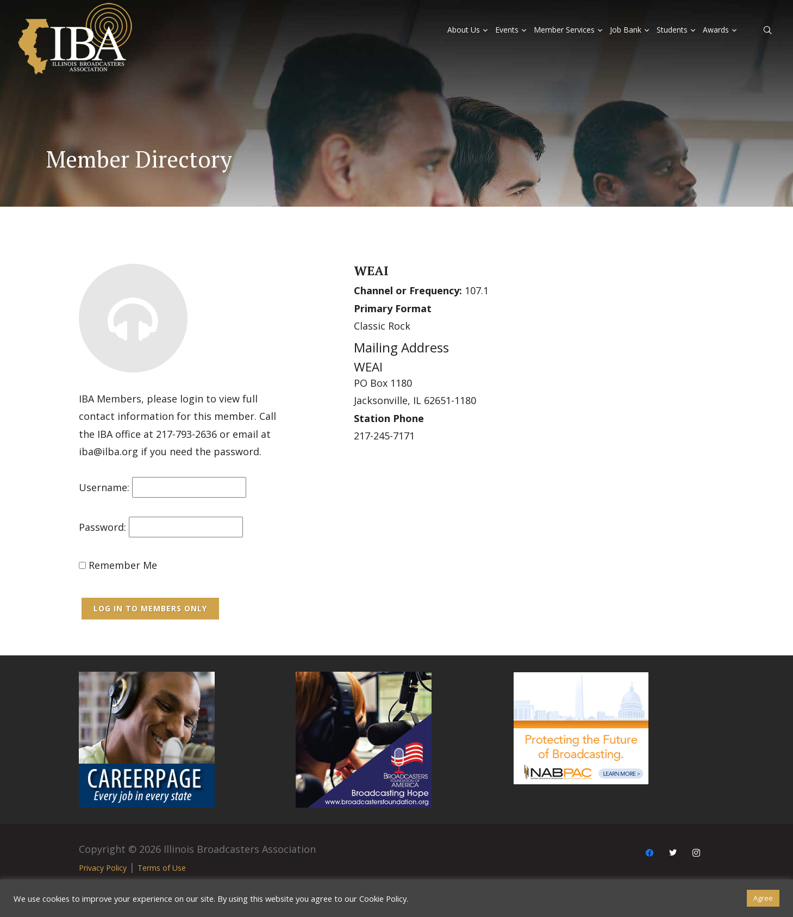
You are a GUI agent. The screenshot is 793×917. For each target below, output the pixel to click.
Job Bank (625, 29)
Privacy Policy (103, 868)
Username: (104, 487)
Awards (716, 29)
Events (507, 29)
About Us (463, 29)
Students (672, 29)
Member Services (564, 29)
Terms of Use (162, 868)
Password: (102, 527)
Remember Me (118, 565)
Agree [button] (763, 898)
